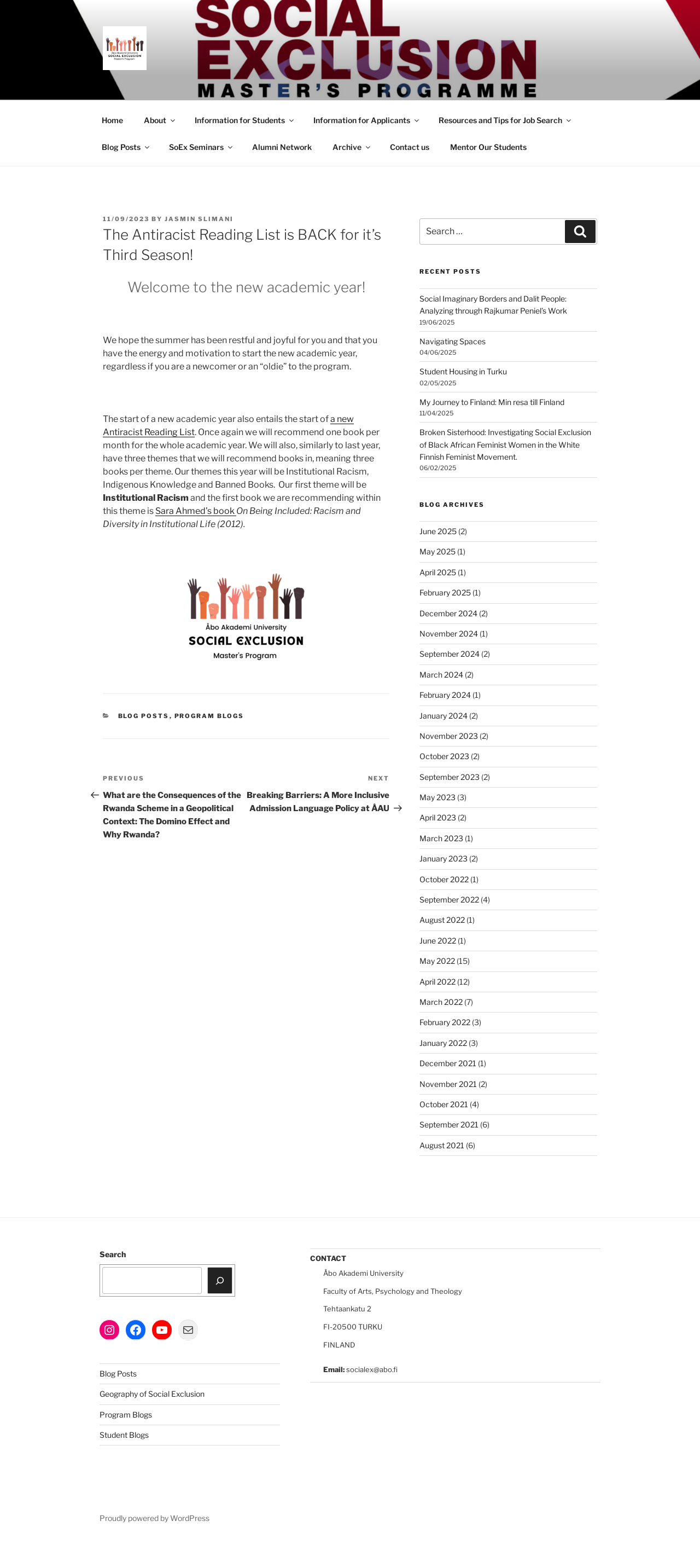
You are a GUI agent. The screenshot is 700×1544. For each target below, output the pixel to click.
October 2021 (443, 1104)
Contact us (409, 147)
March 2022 (441, 1002)
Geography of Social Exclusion (152, 1393)
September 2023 (449, 777)
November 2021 (448, 1084)
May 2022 (437, 960)
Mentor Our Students (488, 147)
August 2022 (442, 919)
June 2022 (437, 940)
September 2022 (449, 899)
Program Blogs (209, 716)
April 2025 (437, 572)
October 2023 (444, 756)
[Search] (219, 1280)
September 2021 (449, 1124)
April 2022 (437, 981)
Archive (352, 147)
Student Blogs (124, 1434)
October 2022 (444, 879)
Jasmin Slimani (199, 219)
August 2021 (441, 1145)
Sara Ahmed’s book (195, 511)
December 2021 (447, 1063)
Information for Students (245, 120)
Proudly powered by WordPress (154, 1518)
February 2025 (445, 592)
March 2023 (441, 838)
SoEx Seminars (201, 147)
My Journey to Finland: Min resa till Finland (491, 402)
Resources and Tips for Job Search (506, 120)
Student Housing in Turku (463, 371)
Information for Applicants (367, 120)
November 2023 (448, 736)
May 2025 (437, 551)
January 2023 (443, 858)
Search (113, 1254)
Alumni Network (282, 147)
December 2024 (448, 613)
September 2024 (449, 653)
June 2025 (438, 531)
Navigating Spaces (452, 341)
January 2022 (443, 1043)
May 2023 (437, 797)
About (160, 120)
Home (112, 120)
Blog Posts (126, 147)
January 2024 (443, 715)
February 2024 (445, 694)
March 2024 (441, 674)
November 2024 (448, 633)
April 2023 (437, 817)
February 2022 (444, 1022)
